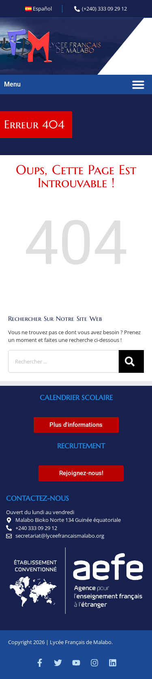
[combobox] (63, 361)
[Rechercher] (131, 361)
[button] (138, 84)
